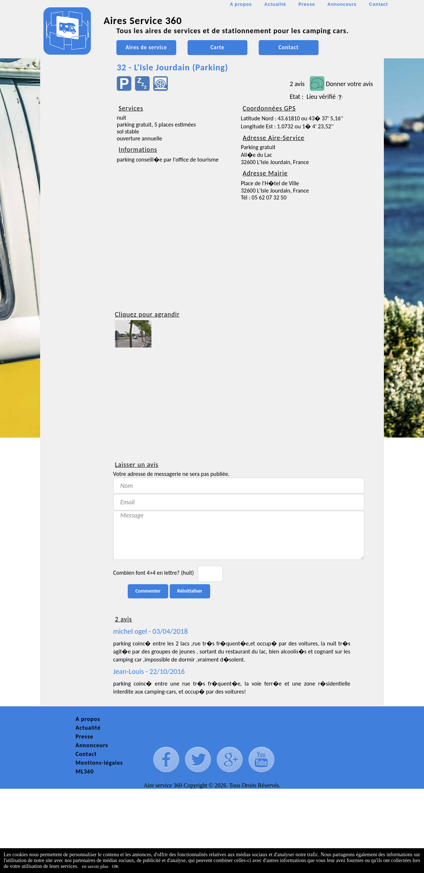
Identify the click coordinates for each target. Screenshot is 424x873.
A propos (241, 4)
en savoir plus (95, 866)
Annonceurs (341, 4)
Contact (378, 4)
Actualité (275, 4)
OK (115, 866)
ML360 (85, 771)
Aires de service (146, 47)
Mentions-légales (99, 762)
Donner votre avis (349, 84)
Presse (306, 4)
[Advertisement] (73, 217)
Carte (217, 47)
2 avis (297, 84)
